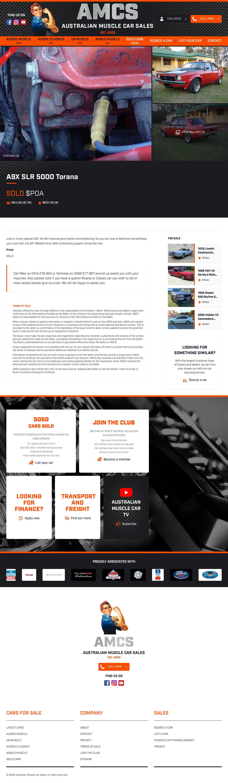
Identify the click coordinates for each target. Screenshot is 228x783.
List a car (161, 734)
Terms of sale (90, 746)
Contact (215, 41)
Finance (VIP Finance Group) (174, 740)
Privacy (85, 740)
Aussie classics (51, 41)
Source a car (161, 41)
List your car (190, 41)
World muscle (107, 41)
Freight (159, 746)
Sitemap (86, 759)
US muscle (80, 41)
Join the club (90, 753)
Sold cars (134, 41)
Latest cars (15, 727)
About (84, 727)
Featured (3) (11, 156)
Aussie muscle (18, 41)
